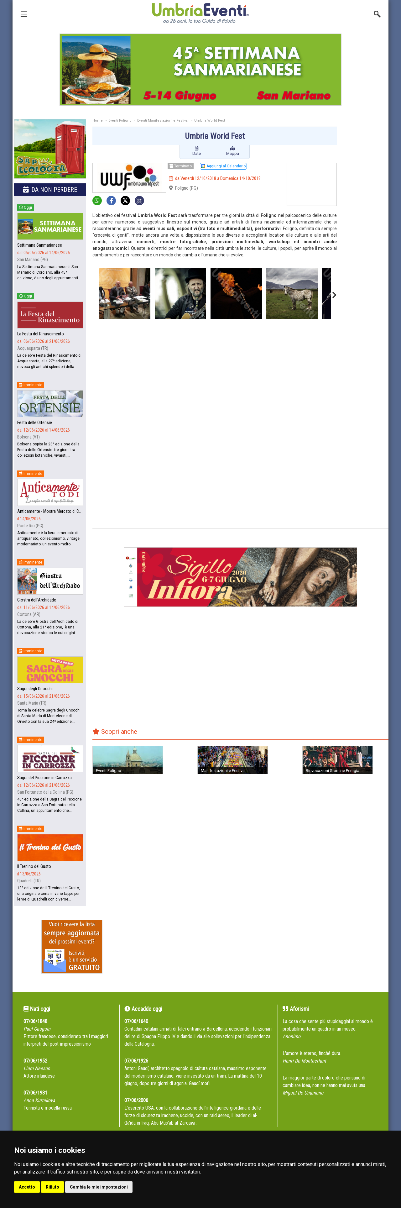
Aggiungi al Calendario (223, 166)
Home (97, 120)
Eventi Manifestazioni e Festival (163, 120)
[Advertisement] (364, 218)
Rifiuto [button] (52, 1187)
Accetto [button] (27, 1187)
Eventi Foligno (120, 120)
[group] (200, 70)
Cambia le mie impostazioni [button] (99, 1187)
